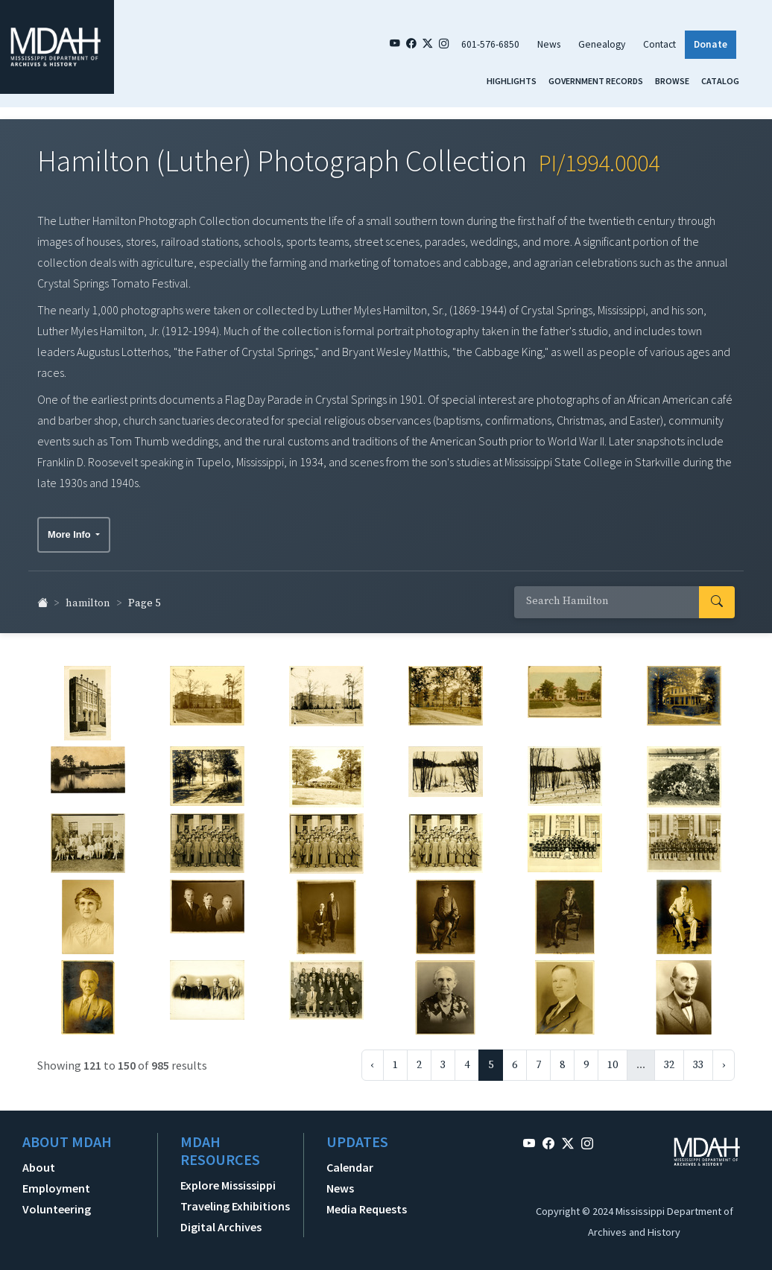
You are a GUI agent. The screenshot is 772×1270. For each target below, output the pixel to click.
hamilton (88, 597)
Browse (672, 80)
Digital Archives (221, 1220)
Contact (659, 44)
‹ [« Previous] (372, 1058)
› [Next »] (723, 1058)
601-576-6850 (490, 44)
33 (698, 1058)
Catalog (720, 80)
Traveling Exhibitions (235, 1199)
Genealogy (601, 44)
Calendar (349, 1160)
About (38, 1160)
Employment (56, 1181)
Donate (710, 44)
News (548, 44)
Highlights (512, 80)
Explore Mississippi (228, 1178)
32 (669, 1058)
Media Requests (366, 1202)
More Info (70, 527)
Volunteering (56, 1202)
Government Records (595, 80)
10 (612, 1058)
